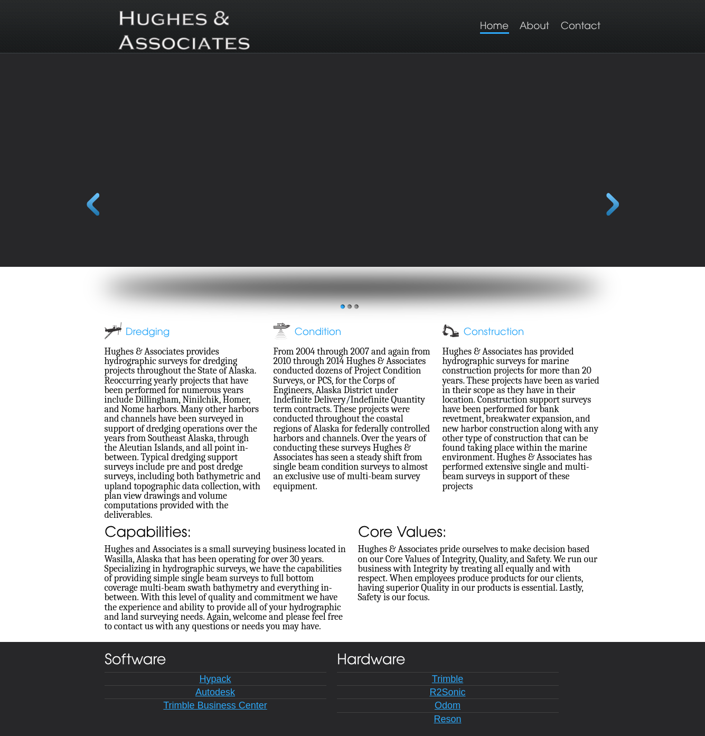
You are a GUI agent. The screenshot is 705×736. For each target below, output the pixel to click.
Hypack (215, 679)
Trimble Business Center (215, 705)
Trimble (447, 679)
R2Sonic (447, 692)
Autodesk (215, 692)
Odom (447, 705)
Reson (447, 719)
